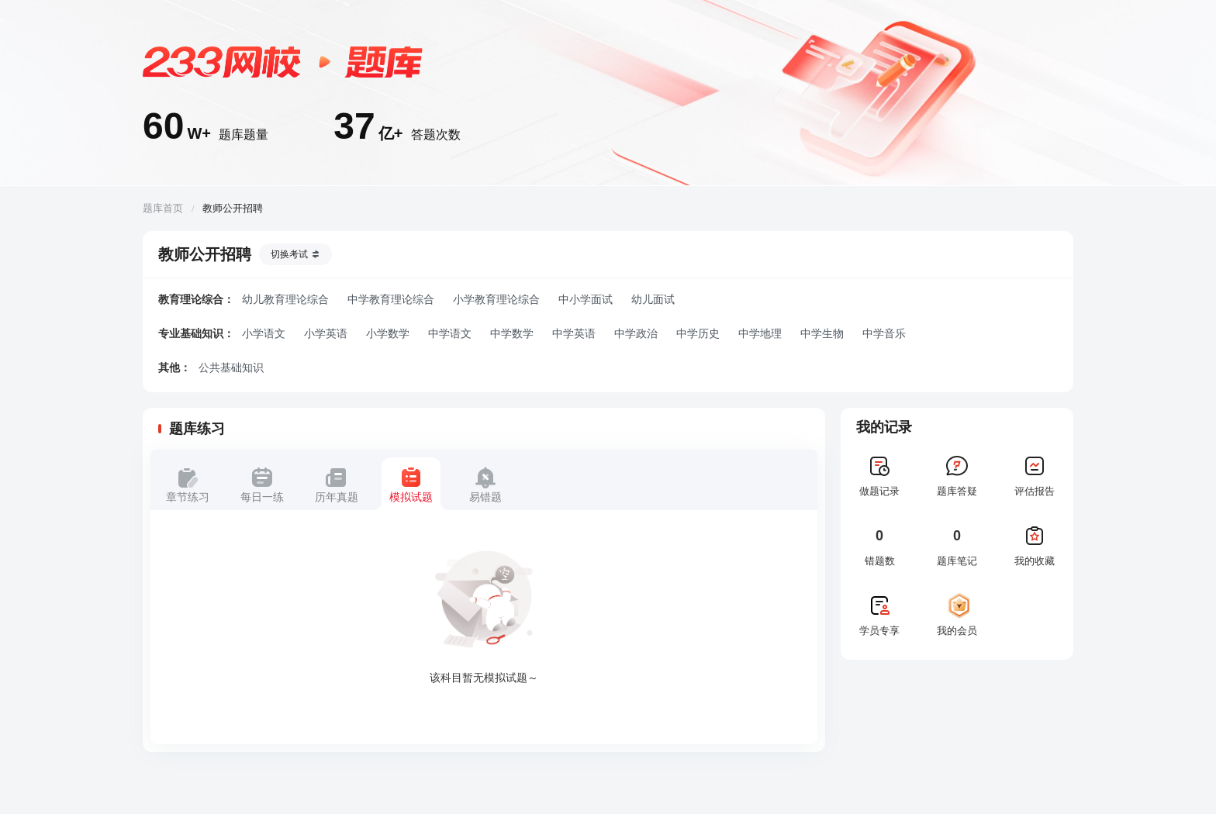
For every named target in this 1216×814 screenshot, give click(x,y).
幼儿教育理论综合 (285, 299)
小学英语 (325, 333)
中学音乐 (884, 333)
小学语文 (263, 333)
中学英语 (574, 333)
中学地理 (760, 333)
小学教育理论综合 (496, 299)
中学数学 (512, 333)
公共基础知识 (231, 367)
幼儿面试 (653, 299)
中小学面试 (585, 299)
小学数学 (387, 333)
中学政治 (636, 333)
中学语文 (450, 333)
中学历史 (698, 333)
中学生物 (822, 333)
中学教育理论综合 (390, 299)
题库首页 (163, 208)
